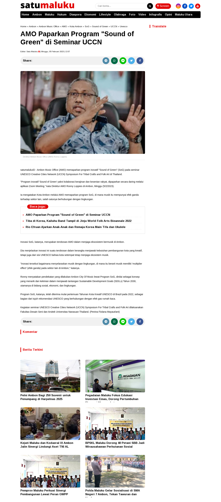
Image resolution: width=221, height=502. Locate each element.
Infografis (155, 14)
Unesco (124, 26)
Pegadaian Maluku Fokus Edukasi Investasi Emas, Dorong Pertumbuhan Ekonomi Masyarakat (111, 399)
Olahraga (120, 14)
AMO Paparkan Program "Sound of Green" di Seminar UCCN (68, 214)
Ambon (37, 14)
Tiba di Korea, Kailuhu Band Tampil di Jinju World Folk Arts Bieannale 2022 (78, 221)
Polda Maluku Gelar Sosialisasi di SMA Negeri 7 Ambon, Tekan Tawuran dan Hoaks (112, 494)
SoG (87, 26)
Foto (132, 14)
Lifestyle (105, 14)
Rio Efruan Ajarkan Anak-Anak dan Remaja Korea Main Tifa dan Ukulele (75, 227)
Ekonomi (90, 14)
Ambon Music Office (49, 26)
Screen (163, 6)
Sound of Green (100, 26)
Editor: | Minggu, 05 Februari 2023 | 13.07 (45, 51)
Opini (168, 14)
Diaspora (75, 14)
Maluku (49, 14)
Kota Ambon (76, 26)
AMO (64, 26)
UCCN (114, 26)
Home (25, 14)
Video (142, 14)
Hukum (61, 14)
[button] (197, 13)
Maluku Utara (183, 14)
